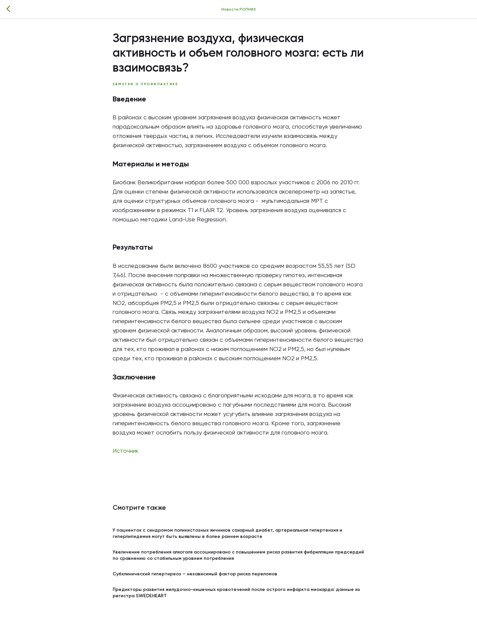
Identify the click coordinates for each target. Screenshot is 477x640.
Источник (125, 451)
